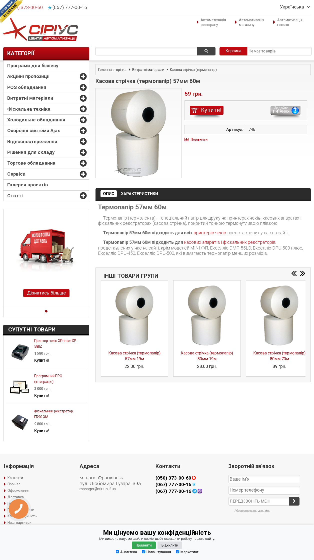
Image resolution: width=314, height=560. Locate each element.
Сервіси (16, 174)
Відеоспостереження (32, 141)
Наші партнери (20, 523)
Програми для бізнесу (32, 65)
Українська (292, 7)
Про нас (14, 484)
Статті (15, 196)
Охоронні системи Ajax (33, 130)
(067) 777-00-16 (69, 7)
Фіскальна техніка (28, 109)
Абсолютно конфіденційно (252, 511)
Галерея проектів (27, 185)
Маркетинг (187, 552)
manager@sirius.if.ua (98, 489)
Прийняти (144, 545)
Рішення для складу (31, 152)
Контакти (15, 478)
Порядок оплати (21, 510)
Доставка (16, 497)
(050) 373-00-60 (25, 7)
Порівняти (199, 139)
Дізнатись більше (46, 293)
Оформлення (18, 491)
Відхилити (170, 545)
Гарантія (15, 503)
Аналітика (126, 552)
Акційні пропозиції (28, 76)
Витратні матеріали (30, 98)
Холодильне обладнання (36, 120)
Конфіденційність (22, 516)
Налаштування (156, 552)
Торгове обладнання (31, 163)
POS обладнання (26, 87)
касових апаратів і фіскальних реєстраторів (230, 242)
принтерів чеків (210, 232)
